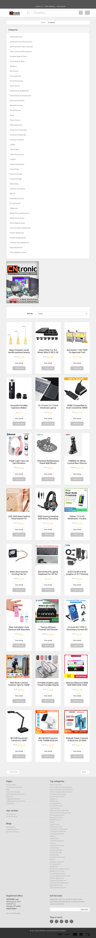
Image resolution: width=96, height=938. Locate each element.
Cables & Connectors (17, 189)
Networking (14, 184)
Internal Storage (16, 179)
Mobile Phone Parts (17, 218)
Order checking (49, 6)
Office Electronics (16, 125)
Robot (12, 115)
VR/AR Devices (15, 110)
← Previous (13, 772)
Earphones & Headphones (19, 91)
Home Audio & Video (17, 61)
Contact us (38, 6)
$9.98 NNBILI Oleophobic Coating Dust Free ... (55, 2)
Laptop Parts (14, 169)
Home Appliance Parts (18, 252)
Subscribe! (84, 911)
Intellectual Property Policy (16, 803)
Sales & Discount (12, 831)
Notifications (10, 829)
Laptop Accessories (17, 164)
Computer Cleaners (17, 140)
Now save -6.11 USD (33, 2)
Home (43, 22)
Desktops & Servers (17, 198)
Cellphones (14, 208)
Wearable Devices (16, 105)
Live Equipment (15, 76)
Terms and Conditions (14, 789)
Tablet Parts (14, 149)
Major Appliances (16, 247)
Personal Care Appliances (19, 243)
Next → (85, 772)
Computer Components (18, 130)
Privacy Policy (11, 787)
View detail (19, 363)
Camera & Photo (16, 37)
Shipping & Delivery (13, 801)
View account (61, 6)
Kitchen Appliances (17, 233)
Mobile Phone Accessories (19, 213)
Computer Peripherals (18, 135)
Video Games (15, 86)
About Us (9, 798)
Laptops (13, 159)
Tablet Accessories (17, 154)
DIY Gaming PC (15, 203)
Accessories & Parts (17, 100)
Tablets (12, 145)
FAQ (7, 791)
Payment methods (13, 794)
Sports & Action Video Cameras (21, 47)
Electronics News (12, 833)
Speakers (13, 66)
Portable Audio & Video (18, 56)
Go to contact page (13, 915)
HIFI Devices (14, 71)
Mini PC (12, 194)
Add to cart (19, 368)
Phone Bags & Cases (17, 223)
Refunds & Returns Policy (15, 796)
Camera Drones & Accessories (21, 42)
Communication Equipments (20, 228)
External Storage (16, 174)
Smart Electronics (16, 81)
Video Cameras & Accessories (21, 51)
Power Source (15, 120)
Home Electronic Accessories (20, 96)
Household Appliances (18, 238)
